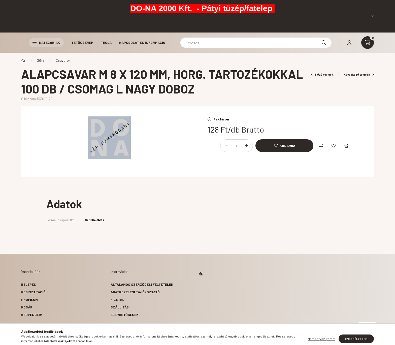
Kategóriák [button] (46, 42)
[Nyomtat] (346, 146)
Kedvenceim (31, 314)
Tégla (106, 42)
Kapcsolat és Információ (142, 42)
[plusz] (246, 145)
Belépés (28, 284)
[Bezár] (372, 16)
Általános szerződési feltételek (142, 284)
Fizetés (117, 299)
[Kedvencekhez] (333, 146)
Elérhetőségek (125, 314)
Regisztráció (33, 292)
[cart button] (367, 42)
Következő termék (359, 74)
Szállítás (120, 307)
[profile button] (349, 42)
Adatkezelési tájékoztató (135, 292)
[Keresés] (256, 43)
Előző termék (322, 74)
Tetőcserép (82, 42)
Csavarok (63, 60)
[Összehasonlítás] (321, 146)
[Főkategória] (23, 60)
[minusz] (227, 145)
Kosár (26, 307)
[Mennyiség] (237, 146)
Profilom (29, 299)
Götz (40, 60)
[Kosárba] (284, 145)
